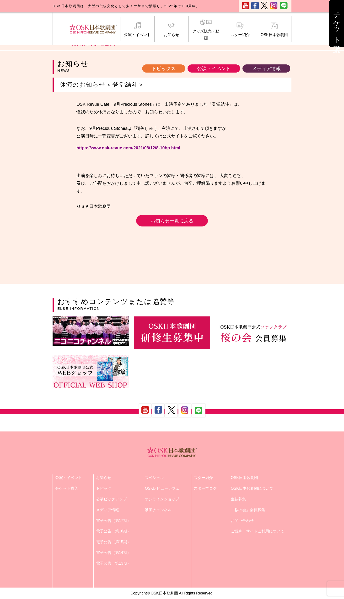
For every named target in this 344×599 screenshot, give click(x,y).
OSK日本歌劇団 (274, 29)
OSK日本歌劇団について (252, 488)
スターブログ (205, 488)
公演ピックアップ (111, 499)
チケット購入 (66, 488)
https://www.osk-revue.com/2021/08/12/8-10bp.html (128, 148)
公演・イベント (137, 29)
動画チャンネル (158, 510)
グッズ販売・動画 (206, 29)
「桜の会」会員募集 (248, 510)
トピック (103, 488)
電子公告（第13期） (113, 563)
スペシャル (154, 478)
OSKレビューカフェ (162, 488)
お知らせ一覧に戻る (172, 220)
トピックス (164, 68)
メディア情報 (266, 68)
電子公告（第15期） (113, 542)
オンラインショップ (162, 499)
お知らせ (171, 29)
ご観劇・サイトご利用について (257, 531)
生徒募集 (238, 499)
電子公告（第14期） (113, 553)
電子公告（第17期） (113, 521)
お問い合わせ (242, 521)
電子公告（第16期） (113, 531)
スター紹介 (240, 29)
